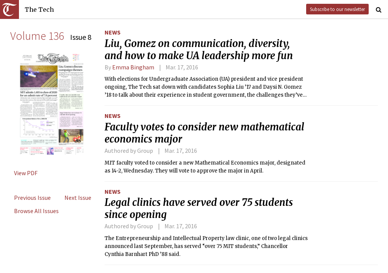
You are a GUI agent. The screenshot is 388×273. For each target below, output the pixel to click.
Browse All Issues (36, 211)
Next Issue (77, 197)
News (112, 32)
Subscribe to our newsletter (337, 9)
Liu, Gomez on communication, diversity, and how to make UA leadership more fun (199, 50)
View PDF (26, 173)
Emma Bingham (133, 67)
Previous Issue (32, 197)
